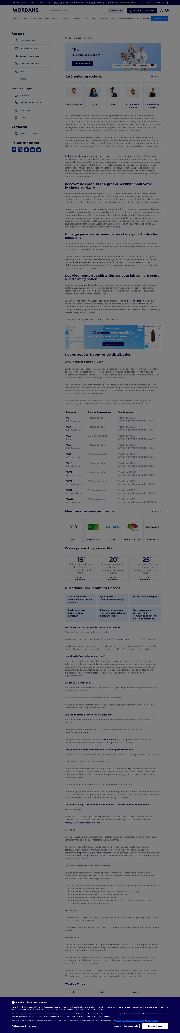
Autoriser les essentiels (126, 1026)
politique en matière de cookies (130, 1021)
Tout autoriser (155, 1026)
